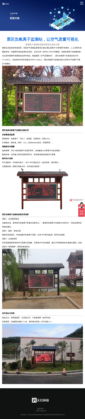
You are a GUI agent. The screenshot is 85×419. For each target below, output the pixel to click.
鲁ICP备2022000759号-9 (57, 414)
